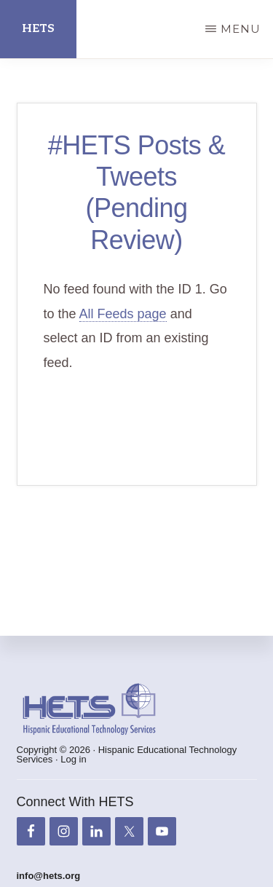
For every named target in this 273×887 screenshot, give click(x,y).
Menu (241, 29)
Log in (73, 759)
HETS (38, 29)
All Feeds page (123, 314)
